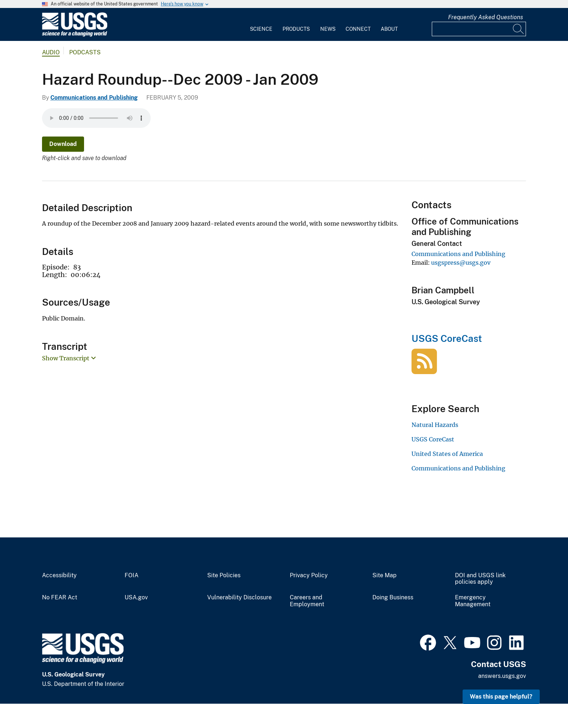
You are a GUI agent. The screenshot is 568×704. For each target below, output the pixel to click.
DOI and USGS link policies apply (480, 579)
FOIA (131, 575)
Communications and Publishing (94, 97)
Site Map (384, 575)
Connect (358, 29)
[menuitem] (261, 24)
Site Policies (224, 575)
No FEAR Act (59, 597)
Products (296, 29)
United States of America (447, 453)
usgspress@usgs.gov (460, 262)
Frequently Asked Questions (485, 17)
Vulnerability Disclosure (239, 597)
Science (261, 29)
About (389, 29)
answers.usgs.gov (502, 675)
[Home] (74, 35)
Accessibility (59, 575)
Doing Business (392, 597)
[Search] (518, 29)
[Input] (479, 29)
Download (63, 144)
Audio (51, 52)
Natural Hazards (435, 424)
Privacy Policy (309, 575)
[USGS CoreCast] (424, 370)
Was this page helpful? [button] (501, 696)
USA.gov (136, 597)
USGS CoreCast (447, 338)
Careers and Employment (307, 601)
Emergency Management (472, 601)
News (327, 29)
